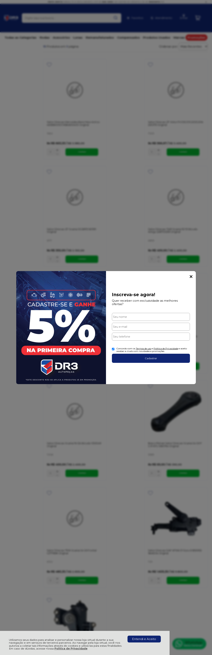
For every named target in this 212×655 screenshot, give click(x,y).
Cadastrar (151, 358)
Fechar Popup (191, 276)
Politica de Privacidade (166, 348)
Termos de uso (143, 348)
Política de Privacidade (71, 648)
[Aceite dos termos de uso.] (113, 349)
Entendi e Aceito (144, 639)
